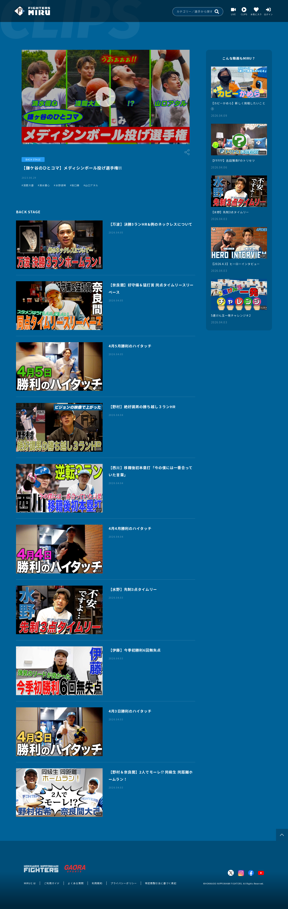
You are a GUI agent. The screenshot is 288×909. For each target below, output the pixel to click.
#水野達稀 (60, 185)
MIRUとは (30, 883)
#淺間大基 (28, 185)
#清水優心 (44, 185)
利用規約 (97, 883)
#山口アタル (91, 185)
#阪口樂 (74, 185)
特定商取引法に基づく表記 (160, 883)
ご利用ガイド (52, 883)
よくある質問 (76, 883)
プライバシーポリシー (124, 883)
